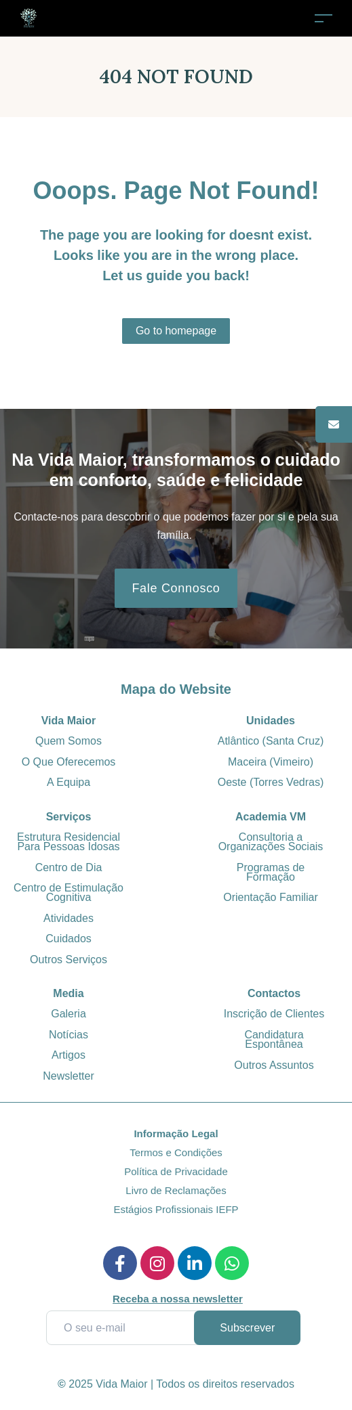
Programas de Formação (271, 872)
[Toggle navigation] (323, 18)
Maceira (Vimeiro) (270, 762)
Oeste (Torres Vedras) (271, 782)
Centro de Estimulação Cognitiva (68, 892)
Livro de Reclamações (175, 1190)
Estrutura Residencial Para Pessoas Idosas (68, 841)
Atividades (68, 918)
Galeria (68, 1013)
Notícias (68, 1034)
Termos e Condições (176, 1152)
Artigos (68, 1055)
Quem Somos (68, 741)
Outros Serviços (68, 959)
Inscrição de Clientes (274, 1013)
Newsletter (68, 1076)
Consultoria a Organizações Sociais (271, 841)
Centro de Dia (68, 867)
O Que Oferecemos (69, 762)
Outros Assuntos (273, 1065)
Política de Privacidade (176, 1171)
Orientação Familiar (270, 897)
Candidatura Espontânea (273, 1039)
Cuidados (68, 938)
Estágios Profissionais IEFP (175, 1209)
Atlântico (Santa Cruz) (271, 741)
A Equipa (68, 782)
